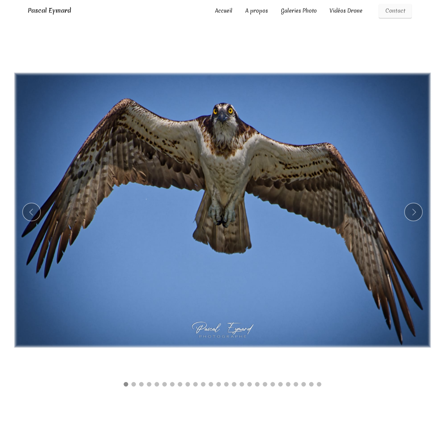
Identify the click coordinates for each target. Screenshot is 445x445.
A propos (256, 10)
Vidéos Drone (345, 10)
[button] (31, 212)
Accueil (223, 10)
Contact (395, 10)
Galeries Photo (299, 10)
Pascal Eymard (49, 11)
